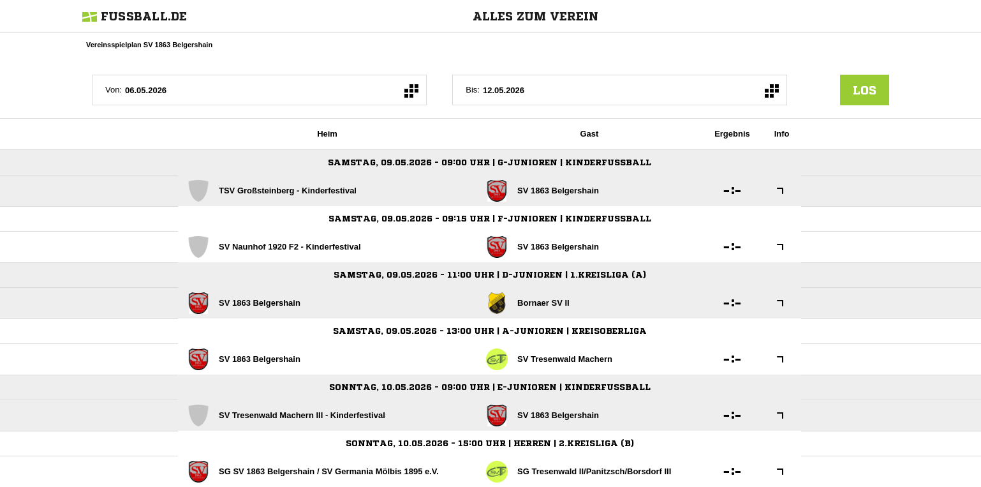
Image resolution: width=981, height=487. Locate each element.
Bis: (473, 89)
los (864, 90)
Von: (113, 89)
